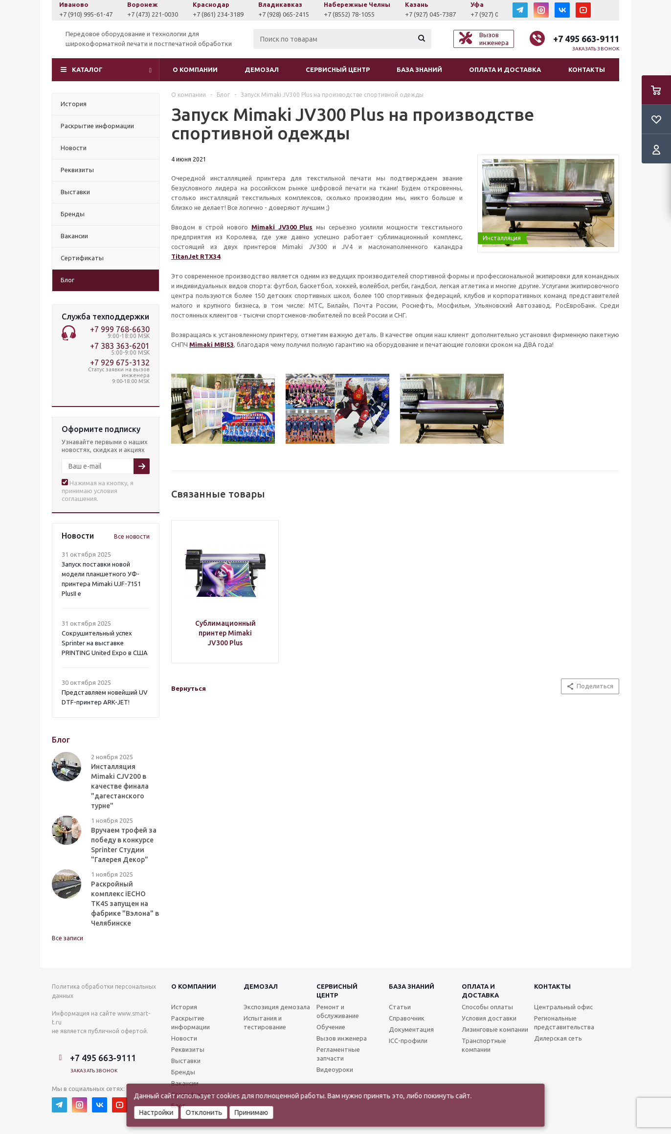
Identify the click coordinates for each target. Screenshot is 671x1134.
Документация (411, 1029)
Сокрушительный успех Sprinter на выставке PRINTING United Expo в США (105, 643)
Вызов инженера (341, 1038)
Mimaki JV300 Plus (282, 227)
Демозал (262, 69)
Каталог (87, 69)
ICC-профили (408, 1040)
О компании (195, 69)
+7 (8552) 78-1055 (355, 14)
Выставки (186, 1060)
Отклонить (204, 1112)
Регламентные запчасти (338, 1054)
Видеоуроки (334, 1069)
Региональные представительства (564, 1022)
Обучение (330, 1026)
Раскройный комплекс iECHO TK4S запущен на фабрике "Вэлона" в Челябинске (125, 903)
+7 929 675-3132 (120, 362)
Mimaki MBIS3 (211, 344)
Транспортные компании (484, 1045)
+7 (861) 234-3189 (224, 14)
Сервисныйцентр (337, 990)
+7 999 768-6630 (120, 329)
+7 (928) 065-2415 (289, 14)
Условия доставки (489, 1018)
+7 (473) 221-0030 (158, 14)
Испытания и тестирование (265, 1022)
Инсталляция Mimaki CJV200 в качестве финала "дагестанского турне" (120, 786)
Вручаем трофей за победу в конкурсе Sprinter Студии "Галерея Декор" (124, 844)
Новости (184, 1038)
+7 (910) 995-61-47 (91, 14)
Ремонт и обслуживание (337, 1011)
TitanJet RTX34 (195, 256)
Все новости (132, 536)
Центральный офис (563, 1006)
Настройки (156, 1112)
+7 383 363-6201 (120, 345)
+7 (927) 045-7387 (436, 14)
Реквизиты (187, 1049)
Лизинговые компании (495, 1029)
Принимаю (251, 1112)
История (184, 1006)
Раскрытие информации (190, 1022)
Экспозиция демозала (277, 1006)
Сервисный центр (338, 69)
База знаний (419, 69)
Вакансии (185, 1083)
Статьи (400, 1006)
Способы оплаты (487, 1006)
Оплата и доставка (505, 69)
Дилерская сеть (558, 1038)
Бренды (183, 1071)
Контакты (586, 69)
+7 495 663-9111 (586, 38)
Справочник (407, 1018)
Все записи (67, 938)
